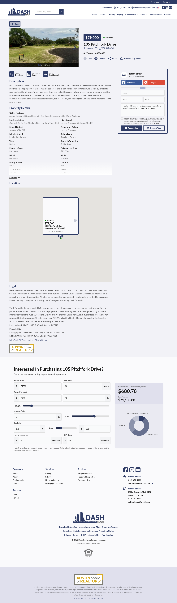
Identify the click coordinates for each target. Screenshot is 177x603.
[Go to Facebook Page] (163, 7)
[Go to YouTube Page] (170, 7)
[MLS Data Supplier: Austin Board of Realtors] (88, 579)
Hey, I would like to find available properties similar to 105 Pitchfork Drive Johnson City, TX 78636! (143, 109)
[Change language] (157, 8)
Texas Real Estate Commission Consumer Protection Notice (88, 531)
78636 (110, 48)
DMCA (83, 535)
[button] (61, 11)
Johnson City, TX (94, 48)
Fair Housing (107, 535)
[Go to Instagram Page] (166, 7)
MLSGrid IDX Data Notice (21, 340)
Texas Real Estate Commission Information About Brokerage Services (88, 527)
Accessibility (93, 535)
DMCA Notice (41, 340)
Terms (151, 123)
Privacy (156, 123)
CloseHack (95, 543)
